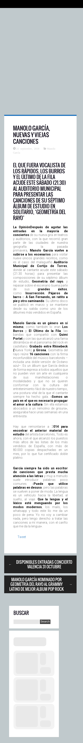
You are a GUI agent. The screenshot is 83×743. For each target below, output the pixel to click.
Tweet (21, 537)
